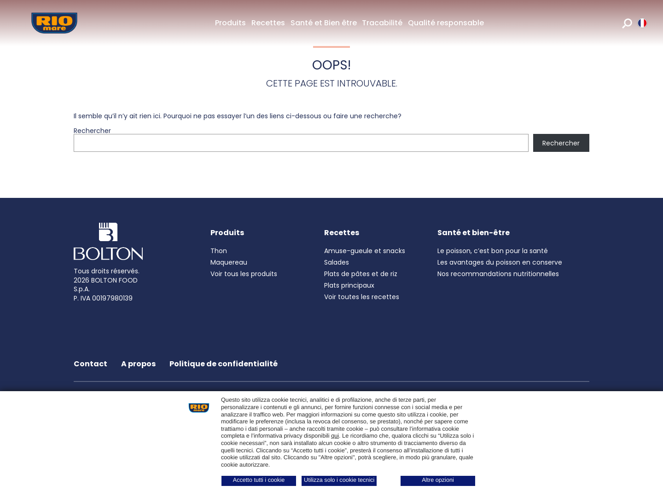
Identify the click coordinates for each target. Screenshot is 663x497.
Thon (218, 250)
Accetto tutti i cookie (259, 480)
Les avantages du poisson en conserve (499, 262)
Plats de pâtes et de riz (360, 273)
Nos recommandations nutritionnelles (498, 273)
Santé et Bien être (324, 22)
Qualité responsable (446, 22)
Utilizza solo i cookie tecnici (339, 480)
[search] (627, 23)
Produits (230, 22)
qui (335, 436)
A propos (138, 363)
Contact (90, 363)
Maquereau (228, 262)
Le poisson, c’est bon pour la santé (492, 250)
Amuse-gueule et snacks (364, 250)
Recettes (268, 22)
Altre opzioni (438, 480)
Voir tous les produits (243, 273)
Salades (336, 262)
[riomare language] (642, 23)
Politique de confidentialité (223, 363)
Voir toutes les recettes (361, 296)
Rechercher (92, 130)
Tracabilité (382, 22)
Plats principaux (349, 285)
